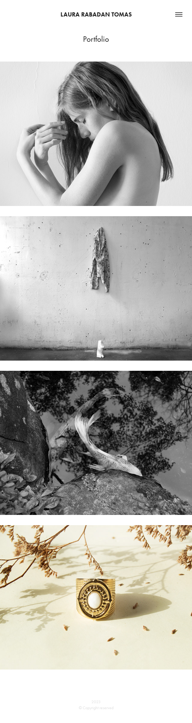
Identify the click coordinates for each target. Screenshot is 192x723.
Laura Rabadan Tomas (96, 14)
